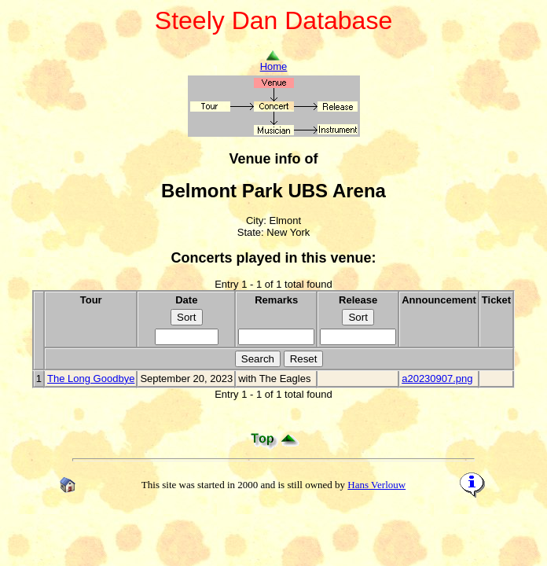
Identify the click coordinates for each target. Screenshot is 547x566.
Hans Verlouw (376, 485)
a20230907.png (437, 378)
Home (274, 61)
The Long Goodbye (90, 378)
